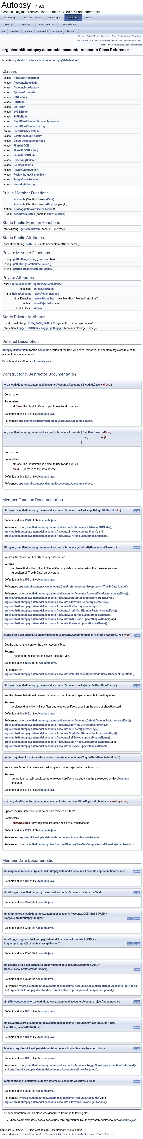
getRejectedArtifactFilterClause (32, 268)
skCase (48, 199)
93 (26, 927)
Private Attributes (133, 40)
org (4, 31)
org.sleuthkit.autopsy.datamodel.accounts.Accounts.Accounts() (61, 1097)
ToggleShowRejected (26, 179)
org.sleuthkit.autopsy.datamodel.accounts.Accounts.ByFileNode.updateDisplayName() (57, 614)
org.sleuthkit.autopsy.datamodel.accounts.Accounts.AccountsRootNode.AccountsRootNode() (79, 985)
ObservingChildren (25, 160)
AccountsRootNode (25, 82)
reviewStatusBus (44, 298)
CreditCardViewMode (27, 131)
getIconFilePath (30, 229)
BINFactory (20, 97)
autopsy (28, 31)
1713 (28, 830)
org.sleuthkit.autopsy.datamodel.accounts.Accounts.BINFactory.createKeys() (51, 606)
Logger (21, 328)
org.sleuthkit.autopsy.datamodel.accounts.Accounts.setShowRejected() (53, 1069)
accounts (57, 31)
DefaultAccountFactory (28, 135)
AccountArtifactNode (26, 77)
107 (27, 881)
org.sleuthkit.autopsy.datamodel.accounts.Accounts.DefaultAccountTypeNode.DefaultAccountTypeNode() (69, 674)
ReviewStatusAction (26, 169)
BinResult (19, 106)
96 (26, 978)
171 (27, 789)
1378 (28, 520)
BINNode (19, 102)
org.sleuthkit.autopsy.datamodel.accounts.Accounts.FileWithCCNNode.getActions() (55, 1102)
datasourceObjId (44, 288)
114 (27, 413)
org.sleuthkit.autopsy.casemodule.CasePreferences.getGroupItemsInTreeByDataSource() (73, 586)
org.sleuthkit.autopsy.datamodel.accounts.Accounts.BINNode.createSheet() (50, 531)
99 (26, 902)
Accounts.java (42, 361)
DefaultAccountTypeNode (29, 140)
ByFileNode (21, 116)
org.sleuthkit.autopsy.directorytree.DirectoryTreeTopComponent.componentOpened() (62, 990)
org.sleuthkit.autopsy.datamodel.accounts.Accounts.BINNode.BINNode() (66, 527)
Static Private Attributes (112, 45)
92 (26, 953)
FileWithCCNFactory (26, 150)
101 (27, 1037)
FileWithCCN (21, 145)
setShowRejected (24, 213)
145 (27, 713)
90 (24, 361)
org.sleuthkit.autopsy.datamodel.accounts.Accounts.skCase (55, 420)
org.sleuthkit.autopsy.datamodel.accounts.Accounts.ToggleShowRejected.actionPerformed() (79, 1065)
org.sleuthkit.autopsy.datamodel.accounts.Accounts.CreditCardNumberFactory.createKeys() (60, 610)
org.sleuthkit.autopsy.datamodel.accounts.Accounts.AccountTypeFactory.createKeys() (75, 593)
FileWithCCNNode (24, 155)
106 (27, 1011)
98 (26, 1090)
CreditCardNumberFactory (30, 126)
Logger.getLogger (52, 328)
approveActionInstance (48, 284)
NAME (30, 244)
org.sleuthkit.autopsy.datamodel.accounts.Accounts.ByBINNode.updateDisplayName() (57, 619)
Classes (81, 36)
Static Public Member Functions (126, 36)
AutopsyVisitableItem (15, 350)
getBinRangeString (24, 259)
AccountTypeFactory (26, 87)
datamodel (42, 31)
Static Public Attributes (87, 40)
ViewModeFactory (24, 184)
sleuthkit (14, 31)
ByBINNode (21, 111)
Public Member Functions (98, 36)
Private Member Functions (111, 40)
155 (27, 579)
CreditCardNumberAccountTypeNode (36, 121)
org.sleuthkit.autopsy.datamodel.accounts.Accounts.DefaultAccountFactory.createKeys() (58, 597)
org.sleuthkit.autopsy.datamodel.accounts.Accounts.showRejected (59, 837)
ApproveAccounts (24, 92)
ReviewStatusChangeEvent (30, 174)
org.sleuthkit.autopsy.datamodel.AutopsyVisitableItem (45, 60)
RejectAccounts (23, 164)
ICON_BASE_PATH (39, 323)
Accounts (71, 31)
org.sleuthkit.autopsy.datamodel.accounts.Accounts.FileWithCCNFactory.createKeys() (56, 602)
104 (27, 1058)
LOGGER (33, 328)
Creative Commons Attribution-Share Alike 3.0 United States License (74, 1134)
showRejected (55, 213)
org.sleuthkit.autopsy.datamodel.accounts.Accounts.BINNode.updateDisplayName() (55, 535)
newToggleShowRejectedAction (33, 209)
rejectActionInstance (46, 293)
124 (27, 476)
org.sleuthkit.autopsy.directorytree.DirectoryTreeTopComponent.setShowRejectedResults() (78, 844)
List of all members (133, 45)
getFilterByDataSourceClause (31, 264)
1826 (28, 662)
